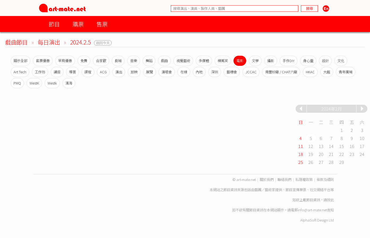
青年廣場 (345, 71)
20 (321, 154)
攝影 (270, 60)
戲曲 (164, 60)
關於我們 (267, 179)
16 (352, 146)
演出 (118, 71)
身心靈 (308, 60)
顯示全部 (20, 60)
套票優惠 (43, 60)
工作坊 (40, 71)
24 (362, 154)
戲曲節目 (16, 42)
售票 (102, 24)
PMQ (17, 83)
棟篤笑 (223, 60)
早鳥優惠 (65, 60)
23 (352, 154)
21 (331, 154)
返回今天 (103, 42)
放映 (134, 71)
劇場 (118, 60)
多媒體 (204, 60)
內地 (199, 71)
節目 (54, 24)
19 (310, 154)
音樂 (133, 60)
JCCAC (251, 71)
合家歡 (101, 60)
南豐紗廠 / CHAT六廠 (281, 71)
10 (362, 138)
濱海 (68, 83)
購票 (78, 24)
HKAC (310, 71)
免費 (83, 60)
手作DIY (289, 60)
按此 (330, 199)
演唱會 (166, 71)
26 (310, 162)
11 (300, 146)
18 (300, 154)
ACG (103, 71)
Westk (52, 83)
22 (341, 154)
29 (341, 162)
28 (331, 162)
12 (310, 146)
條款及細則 (325, 179)
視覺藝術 (183, 60)
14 (331, 146)
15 (341, 146)
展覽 (149, 71)
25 (300, 162)
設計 (325, 60)
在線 (183, 71)
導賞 (72, 71)
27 (321, 162)
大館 (326, 71)
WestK (34, 83)
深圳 (214, 71)
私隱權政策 (304, 179)
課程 (87, 71)
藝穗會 (232, 71)
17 (362, 146)
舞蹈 (149, 60)
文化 (340, 60)
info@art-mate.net (312, 209)
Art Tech (20, 71)
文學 (255, 60)
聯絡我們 (284, 179)
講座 (57, 71)
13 (321, 146)
